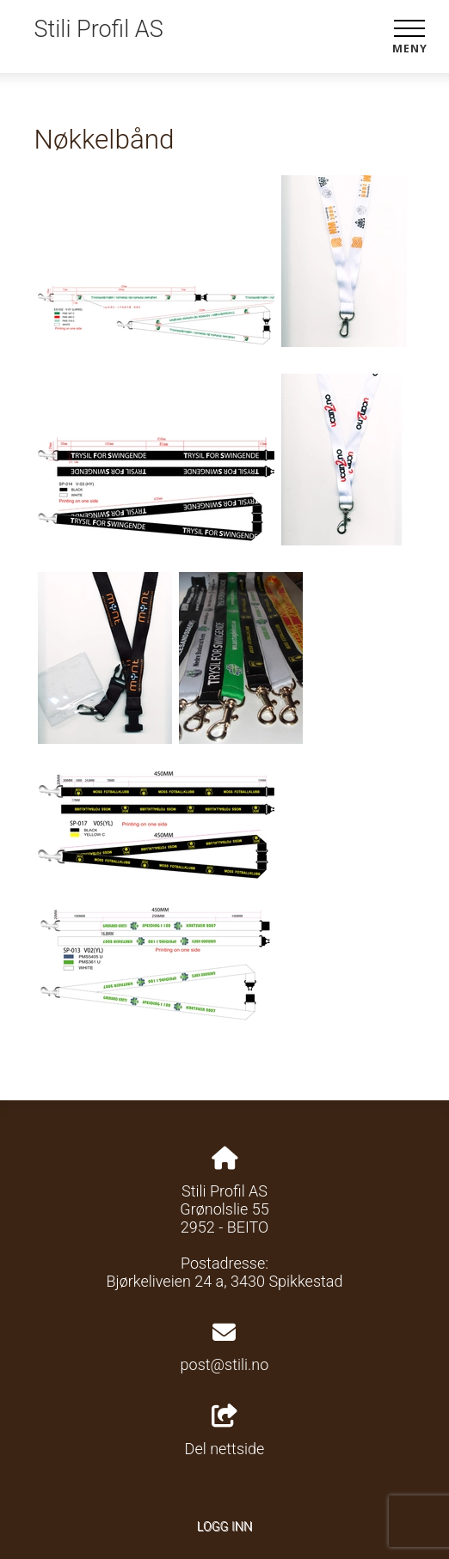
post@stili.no (225, 1364)
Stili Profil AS (98, 29)
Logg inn (224, 1526)
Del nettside (225, 1431)
